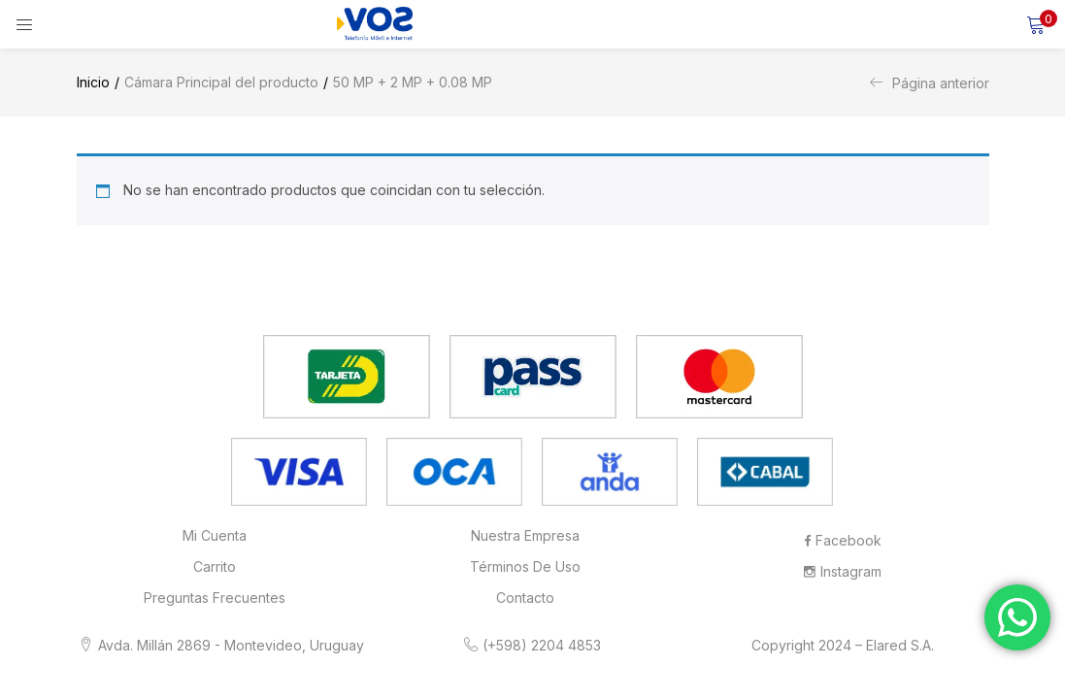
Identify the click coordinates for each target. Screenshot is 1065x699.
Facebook (843, 540)
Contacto (525, 597)
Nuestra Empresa (525, 535)
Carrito (214, 566)
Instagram (843, 571)
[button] (1035, 24)
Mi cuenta (215, 535)
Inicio (93, 82)
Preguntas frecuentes (214, 597)
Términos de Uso (525, 566)
